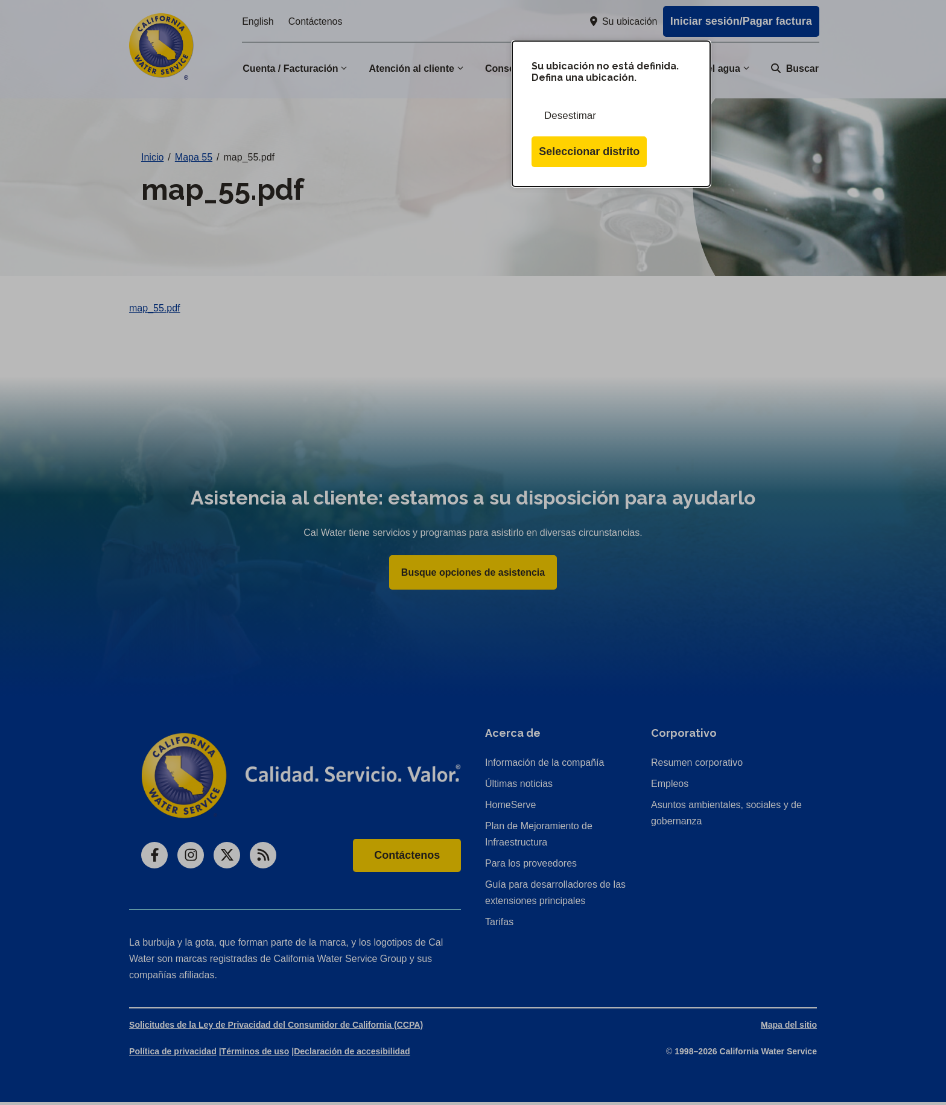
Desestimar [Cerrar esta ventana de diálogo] (570, 115)
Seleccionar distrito (589, 151)
